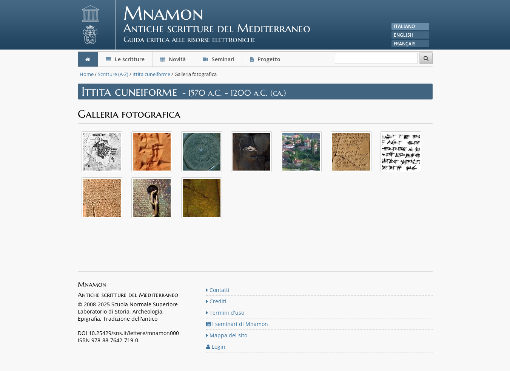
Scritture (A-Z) (113, 74)
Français (405, 43)
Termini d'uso (225, 312)
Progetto (266, 59)
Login (215, 346)
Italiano (404, 26)
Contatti (218, 289)
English (403, 35)
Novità (173, 59)
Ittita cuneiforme (151, 74)
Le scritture (125, 59)
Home (87, 74)
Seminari (218, 59)
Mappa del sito (226, 335)
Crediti (216, 301)
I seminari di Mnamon (237, 324)
